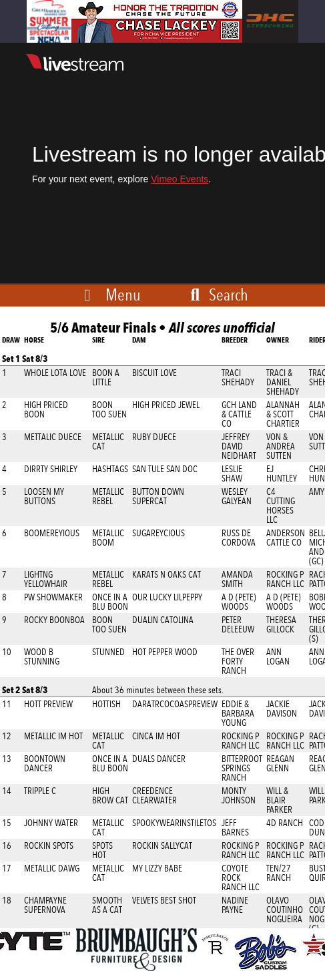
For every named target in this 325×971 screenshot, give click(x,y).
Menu (123, 294)
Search (216, 294)
